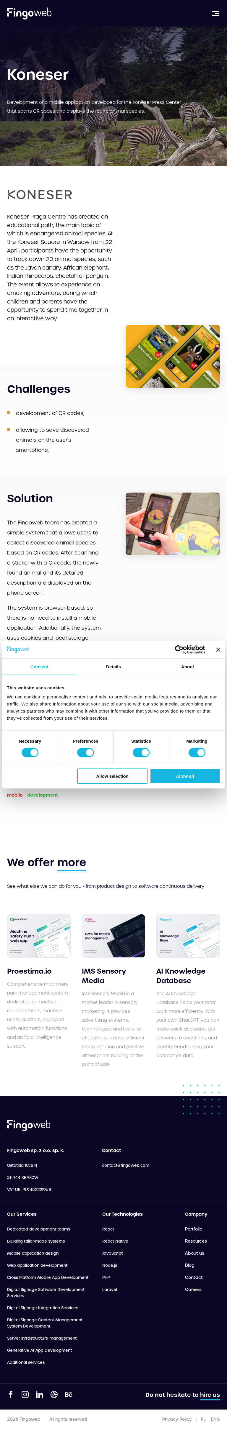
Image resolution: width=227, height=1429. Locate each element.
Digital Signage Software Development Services (46, 1292)
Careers (193, 1289)
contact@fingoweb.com (125, 1165)
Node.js (109, 1265)
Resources (196, 1241)
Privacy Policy (177, 1419)
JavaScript (112, 1253)
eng (215, 1419)
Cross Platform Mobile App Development (47, 1277)
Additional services (26, 1362)
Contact (194, 1277)
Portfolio (193, 1229)
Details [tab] (113, 666)
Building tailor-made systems (36, 1241)
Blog (189, 1265)
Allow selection (112, 776)
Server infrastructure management (42, 1338)
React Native (115, 1241)
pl (203, 1419)
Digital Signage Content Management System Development (44, 1323)
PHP (106, 1277)
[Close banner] (218, 649)
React (108, 1229)
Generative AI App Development (39, 1350)
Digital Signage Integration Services (42, 1307)
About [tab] (187, 666)
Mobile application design (33, 1253)
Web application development (37, 1265)
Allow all (185, 776)
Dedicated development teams (38, 1229)
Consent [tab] (39, 666)
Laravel (109, 1289)
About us (194, 1253)
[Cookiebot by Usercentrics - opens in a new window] (179, 649)
